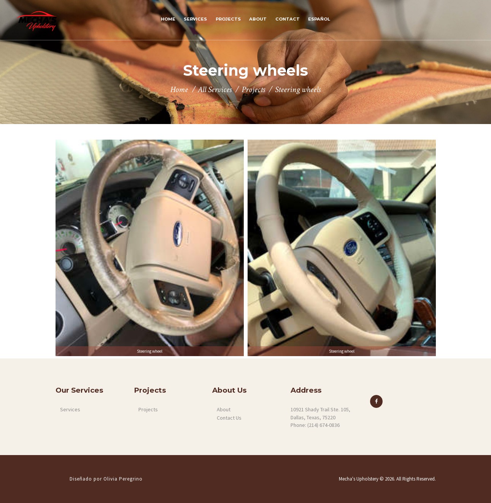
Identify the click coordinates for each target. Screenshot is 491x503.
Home (179, 90)
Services (70, 409)
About (223, 409)
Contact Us (229, 417)
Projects (253, 90)
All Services (215, 89)
